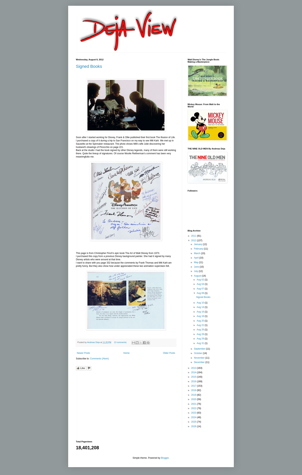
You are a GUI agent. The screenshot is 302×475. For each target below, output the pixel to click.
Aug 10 (201, 302)
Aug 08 (201, 293)
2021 (194, 404)
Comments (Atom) (99, 358)
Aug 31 (201, 343)
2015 (194, 377)
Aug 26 (201, 329)
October (198, 353)
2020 (194, 399)
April (196, 257)
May (196, 262)
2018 (194, 390)
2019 (194, 395)
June (197, 266)
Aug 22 (201, 325)
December (199, 362)
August (198, 275)
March (197, 253)
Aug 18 (201, 316)
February (199, 248)
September (200, 348)
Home (126, 353)
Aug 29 (201, 338)
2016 (194, 381)
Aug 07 (201, 288)
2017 (194, 386)
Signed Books (89, 66)
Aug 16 (201, 311)
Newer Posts (83, 353)
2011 (194, 236)
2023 (194, 412)
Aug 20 (201, 320)
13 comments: (121, 342)
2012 (194, 240)
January (198, 244)
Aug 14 (201, 307)
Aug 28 (201, 334)
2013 (194, 368)
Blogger (165, 458)
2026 (194, 426)
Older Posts (169, 353)
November (199, 357)
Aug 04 (201, 284)
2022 (194, 408)
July (196, 271)
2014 (194, 372)
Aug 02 (201, 279)
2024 (194, 417)
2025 (194, 421)
